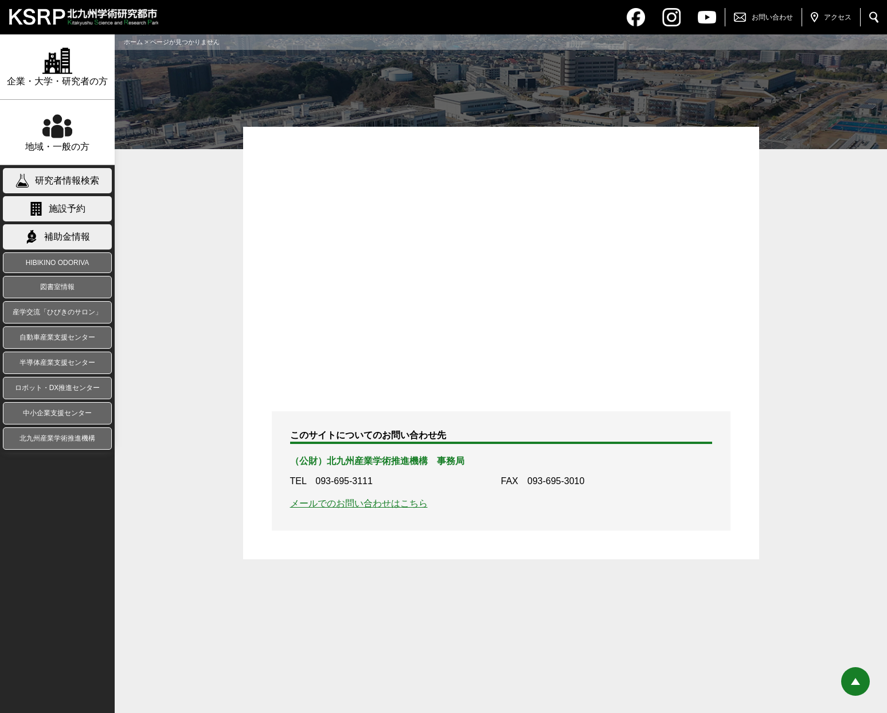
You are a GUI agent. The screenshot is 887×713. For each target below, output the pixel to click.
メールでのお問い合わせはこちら (359, 503)
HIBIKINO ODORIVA (57, 263)
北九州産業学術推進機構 (57, 438)
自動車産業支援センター (57, 337)
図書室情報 (57, 287)
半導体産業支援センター (57, 363)
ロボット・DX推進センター (57, 388)
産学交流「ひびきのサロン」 (57, 312)
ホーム (133, 41)
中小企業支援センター (57, 413)
